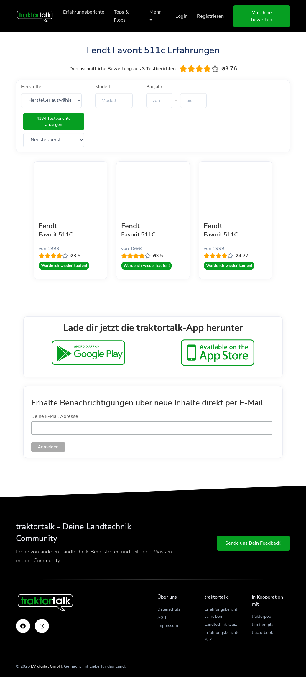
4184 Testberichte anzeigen (54, 121)
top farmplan (264, 624)
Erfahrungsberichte (83, 12)
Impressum (167, 625)
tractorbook (262, 632)
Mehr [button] (155, 15)
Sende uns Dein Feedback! (253, 543)
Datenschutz (168, 609)
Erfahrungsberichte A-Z (222, 636)
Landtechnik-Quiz (221, 624)
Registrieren (210, 16)
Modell (102, 86)
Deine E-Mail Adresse (54, 416)
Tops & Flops (121, 16)
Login (181, 16)
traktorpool (262, 616)
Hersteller (32, 86)
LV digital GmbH (46, 666)
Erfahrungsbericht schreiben (221, 613)
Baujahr (154, 86)
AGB (161, 617)
